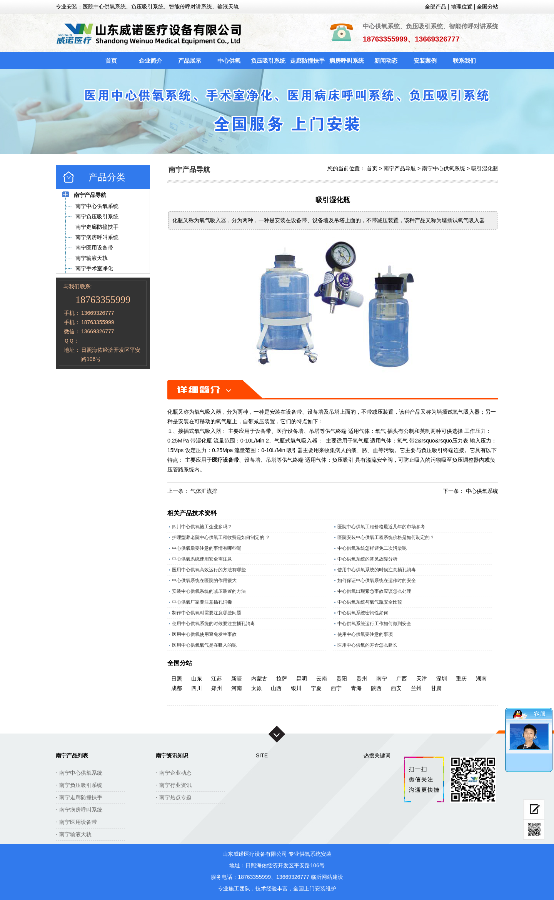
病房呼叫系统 (346, 60)
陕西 (376, 688)
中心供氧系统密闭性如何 (362, 613)
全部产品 (435, 6)
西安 (396, 688)
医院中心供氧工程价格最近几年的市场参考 (381, 526)
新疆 (236, 678)
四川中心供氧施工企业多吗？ (202, 526)
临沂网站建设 (327, 877)
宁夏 (316, 688)
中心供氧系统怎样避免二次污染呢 (372, 548)
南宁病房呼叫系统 (80, 810)
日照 (176, 678)
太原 (256, 688)
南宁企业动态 (175, 773)
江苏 (216, 678)
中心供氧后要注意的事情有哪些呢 (206, 548)
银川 (296, 688)
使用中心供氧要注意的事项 (365, 634)
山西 (276, 688)
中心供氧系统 (482, 491)
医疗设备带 (225, 460)
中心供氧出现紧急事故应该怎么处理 (374, 591)
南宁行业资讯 (175, 785)
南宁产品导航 (400, 168)
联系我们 (464, 60)
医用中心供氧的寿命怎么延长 (367, 645)
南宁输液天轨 (75, 834)
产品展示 (189, 60)
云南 (321, 678)
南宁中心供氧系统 (443, 168)
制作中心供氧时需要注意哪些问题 (206, 613)
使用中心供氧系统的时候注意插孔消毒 (376, 569)
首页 (111, 60)
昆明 (301, 678)
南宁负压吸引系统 (80, 785)
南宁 (381, 678)
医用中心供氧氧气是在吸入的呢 (204, 645)
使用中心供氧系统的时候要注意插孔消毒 (213, 623)
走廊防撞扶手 (307, 60)
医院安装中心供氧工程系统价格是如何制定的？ (385, 537)
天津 (421, 678)
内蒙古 (259, 678)
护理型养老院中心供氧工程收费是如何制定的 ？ (221, 537)
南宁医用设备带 (78, 822)
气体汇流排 (203, 491)
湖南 (481, 678)
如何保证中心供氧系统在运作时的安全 (376, 580)
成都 (176, 688)
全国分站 (487, 6)
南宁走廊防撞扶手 (80, 797)
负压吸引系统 (268, 60)
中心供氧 (228, 60)
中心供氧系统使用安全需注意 (202, 559)
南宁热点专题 (175, 797)
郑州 (216, 688)
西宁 (336, 688)
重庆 (461, 678)
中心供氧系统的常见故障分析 (367, 559)
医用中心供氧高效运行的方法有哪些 (209, 569)
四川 (196, 688)
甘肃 (436, 688)
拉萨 (281, 678)
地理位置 (461, 6)
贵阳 (341, 678)
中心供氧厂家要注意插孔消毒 (202, 602)
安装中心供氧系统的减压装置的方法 (209, 591)
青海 (356, 688)
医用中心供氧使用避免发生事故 (204, 634)
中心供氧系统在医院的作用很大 (204, 580)
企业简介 (150, 60)
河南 (236, 688)
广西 (401, 678)
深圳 (441, 678)
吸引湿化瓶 (484, 168)
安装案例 (425, 60)
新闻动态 (385, 60)
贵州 (361, 678)
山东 (196, 678)
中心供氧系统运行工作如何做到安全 (374, 623)
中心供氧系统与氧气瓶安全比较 (369, 602)
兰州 (416, 688)
